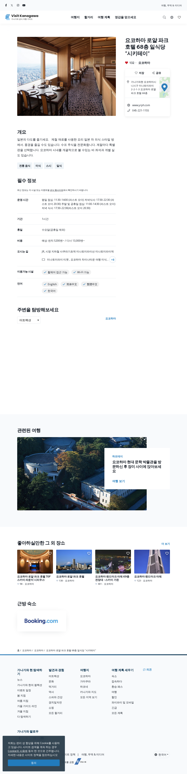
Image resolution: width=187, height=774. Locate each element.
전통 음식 (24, 166)
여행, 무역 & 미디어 (171, 5)
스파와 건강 (55, 697)
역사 (51, 692)
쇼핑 (51, 707)
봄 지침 (21, 695)
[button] (172, 17)
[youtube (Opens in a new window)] (23, 5)
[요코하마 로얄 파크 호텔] (74, 566)
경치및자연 (55, 702)
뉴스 (19, 680)
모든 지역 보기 (88, 697)
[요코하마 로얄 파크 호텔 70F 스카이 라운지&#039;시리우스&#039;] (35, 568)
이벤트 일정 (24, 690)
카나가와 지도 (88, 692)
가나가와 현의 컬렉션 (29, 685)
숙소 (114, 676)
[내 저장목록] (179, 17)
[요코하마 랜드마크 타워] (152, 566)
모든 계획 (117, 713)
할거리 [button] (88, 17)
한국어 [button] (160, 754)
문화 (51, 681)
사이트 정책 (68, 754)
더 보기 (165, 544)
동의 (33, 763)
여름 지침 (22, 701)
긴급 (114, 707)
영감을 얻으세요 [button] (125, 17)
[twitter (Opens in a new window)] (12, 5)
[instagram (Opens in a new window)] (18, 5)
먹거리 (53, 686)
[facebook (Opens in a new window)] (6, 5)
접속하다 (117, 681)
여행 (114, 692)
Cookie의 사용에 (18, 751)
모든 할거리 (55, 713)
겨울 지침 (22, 711)
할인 (114, 697)
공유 (156, 73)
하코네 (84, 686)
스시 (48, 166)
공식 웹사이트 (56, 190)
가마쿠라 (85, 681)
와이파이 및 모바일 (123, 702)
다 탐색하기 (24, 716)
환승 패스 (117, 686)
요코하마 (144, 63)
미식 (38, 166)
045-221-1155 (140, 110)
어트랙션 (54, 676)
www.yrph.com (141, 105)
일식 (59, 166)
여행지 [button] (75, 17)
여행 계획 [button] (104, 17)
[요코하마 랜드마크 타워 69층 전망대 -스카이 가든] (113, 568)
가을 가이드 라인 (27, 706)
